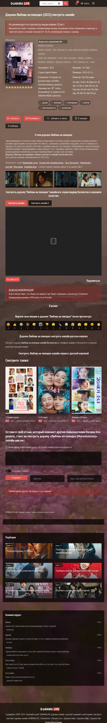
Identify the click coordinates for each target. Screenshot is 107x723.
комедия (57, 102)
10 (31, 87)
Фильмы (21, 512)
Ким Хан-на (90, 85)
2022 (52, 67)
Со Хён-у (80, 85)
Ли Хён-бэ (81, 93)
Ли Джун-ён (91, 81)
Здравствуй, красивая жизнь (51, 162)
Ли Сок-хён (85, 89)
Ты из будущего (72, 162)
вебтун (86, 102)
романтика (66, 107)
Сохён (82, 81)
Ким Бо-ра (91, 93)
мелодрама (72, 102)
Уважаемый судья (30, 162)
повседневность (49, 107)
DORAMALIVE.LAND (11, 512)
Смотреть (13, 118)
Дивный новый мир (14, 681)
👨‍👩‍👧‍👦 (40, 326)
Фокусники (18, 166)
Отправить (16, 477)
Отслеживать (32, 118)
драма (45, 102)
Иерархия (10, 630)
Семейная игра (30, 166)
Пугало (9, 642)
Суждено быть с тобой (15, 668)
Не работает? (12, 279)
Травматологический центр (17, 655)
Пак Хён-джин (88, 77)
